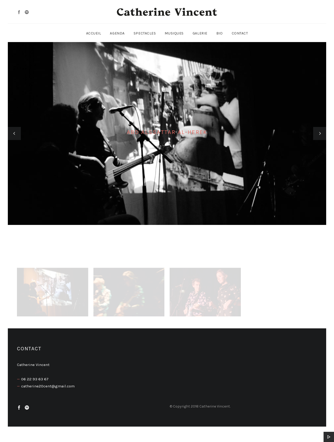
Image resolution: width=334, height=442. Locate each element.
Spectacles (145, 33)
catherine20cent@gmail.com (48, 386)
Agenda (117, 33)
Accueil (93, 33)
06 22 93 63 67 (35, 379)
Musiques (174, 33)
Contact (240, 33)
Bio (219, 33)
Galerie (200, 33)
